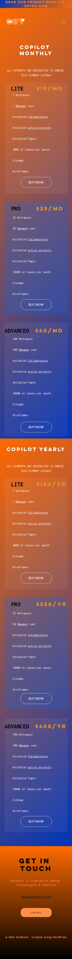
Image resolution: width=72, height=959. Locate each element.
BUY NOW (36, 184)
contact (36, 914)
